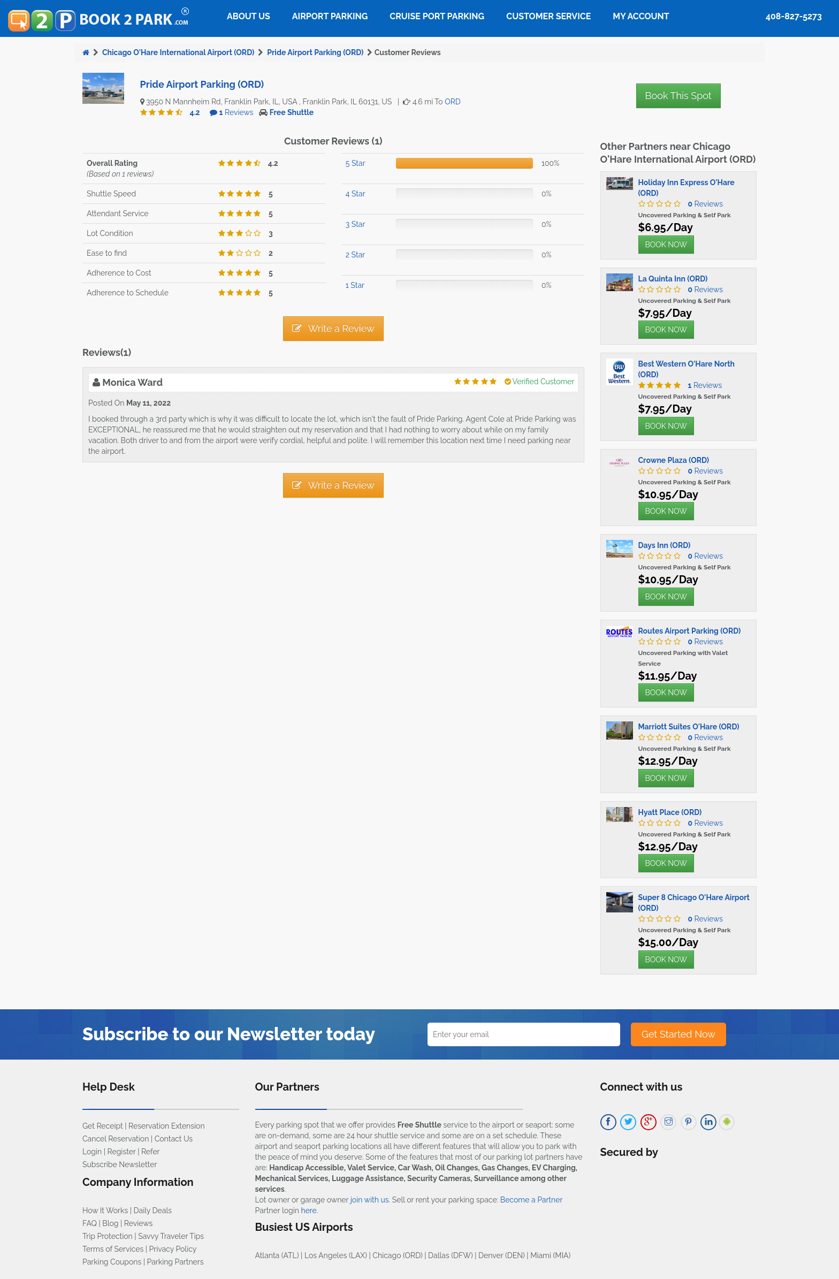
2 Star (355, 254)
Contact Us (174, 1139)
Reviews (236, 112)
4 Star (355, 193)
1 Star (355, 285)
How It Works (105, 1210)
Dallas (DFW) (450, 1255)
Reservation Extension (166, 1126)
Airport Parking (330, 16)
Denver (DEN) (501, 1255)
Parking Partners (175, 1262)
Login (92, 1151)
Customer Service (548, 16)
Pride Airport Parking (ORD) (315, 52)
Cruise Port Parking (437, 16)
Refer (150, 1151)
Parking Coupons (111, 1262)
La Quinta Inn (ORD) (673, 279)
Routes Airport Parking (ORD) (689, 631)
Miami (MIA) (550, 1255)
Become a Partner (531, 1200)
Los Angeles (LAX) (335, 1255)
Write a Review (333, 328)
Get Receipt (102, 1126)
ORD (453, 101)
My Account (641, 16)
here (308, 1210)
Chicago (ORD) (397, 1255)
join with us (369, 1200)
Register (122, 1151)
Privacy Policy (173, 1249)
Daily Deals (153, 1210)
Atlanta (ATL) (277, 1255)
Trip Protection (107, 1236)
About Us (248, 16)
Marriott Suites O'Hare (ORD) (688, 726)
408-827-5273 (794, 16)
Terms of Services (112, 1249)
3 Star (355, 224)
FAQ (89, 1223)
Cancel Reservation (115, 1139)
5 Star (355, 163)
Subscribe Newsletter (119, 1164)
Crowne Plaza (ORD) (674, 460)
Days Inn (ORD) (664, 545)
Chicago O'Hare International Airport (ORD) (178, 52)
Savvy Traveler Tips (171, 1236)
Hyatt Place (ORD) (670, 812)
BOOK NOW (666, 244)
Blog (110, 1223)
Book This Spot (678, 95)
